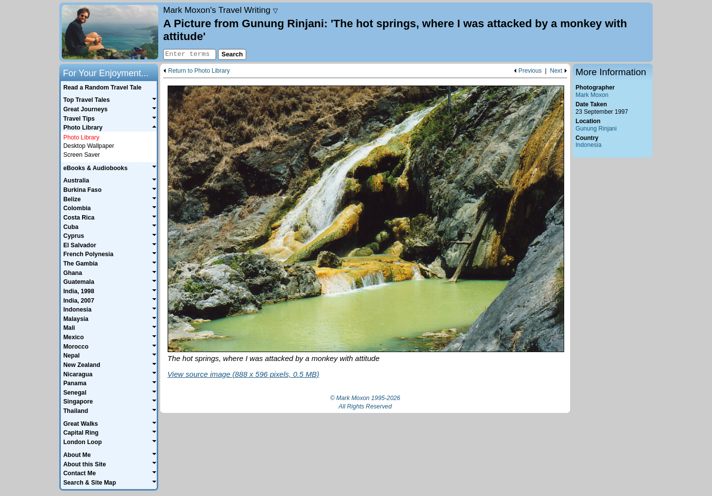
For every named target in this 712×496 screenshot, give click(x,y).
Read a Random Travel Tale (102, 87)
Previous (530, 71)
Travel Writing (220, 10)
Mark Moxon (592, 94)
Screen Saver (81, 154)
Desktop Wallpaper (88, 145)
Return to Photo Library (199, 71)
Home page (110, 32)
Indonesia (588, 144)
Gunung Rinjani (596, 128)
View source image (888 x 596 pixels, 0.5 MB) (243, 374)
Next (556, 71)
